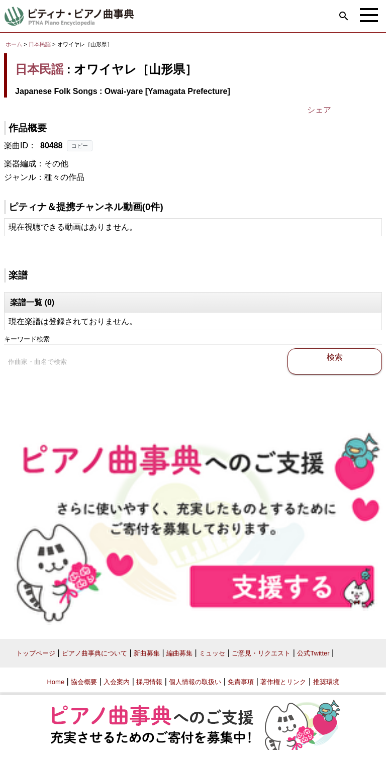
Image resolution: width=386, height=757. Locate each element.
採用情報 (149, 682)
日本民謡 (40, 44)
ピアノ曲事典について (94, 653)
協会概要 (84, 682)
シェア (319, 110)
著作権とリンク (283, 682)
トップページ (35, 653)
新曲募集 (147, 653)
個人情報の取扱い (195, 682)
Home (55, 682)
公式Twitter (313, 653)
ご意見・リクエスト (261, 653)
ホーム (14, 44)
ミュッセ (212, 653)
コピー (79, 146)
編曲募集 (179, 653)
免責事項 (241, 682)
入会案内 (117, 682)
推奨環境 (326, 682)
